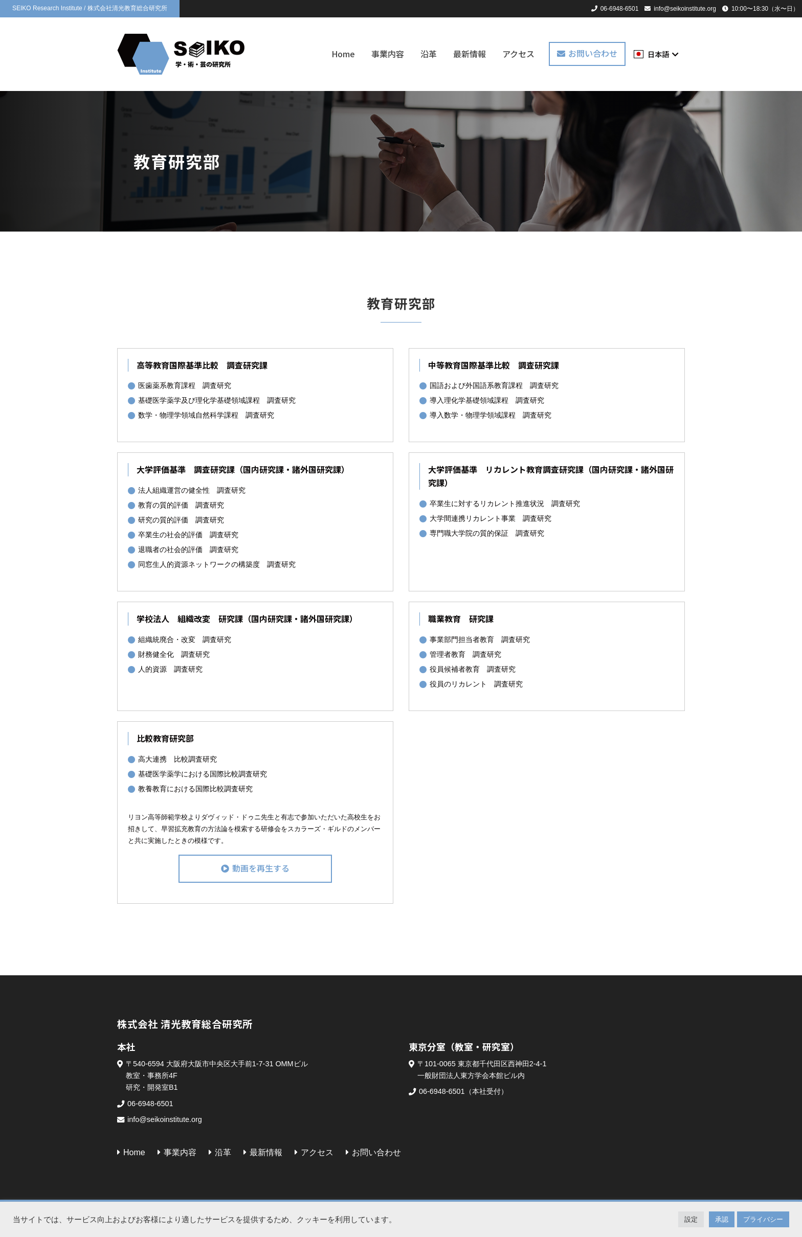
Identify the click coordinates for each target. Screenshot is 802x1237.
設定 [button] (691, 1219)
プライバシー (763, 1219)
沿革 (428, 54)
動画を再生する (260, 868)
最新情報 (469, 54)
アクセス (518, 54)
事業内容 (387, 54)
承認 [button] (721, 1219)
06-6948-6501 (619, 8)
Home (343, 54)
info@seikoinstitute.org (685, 8)
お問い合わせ (592, 53)
